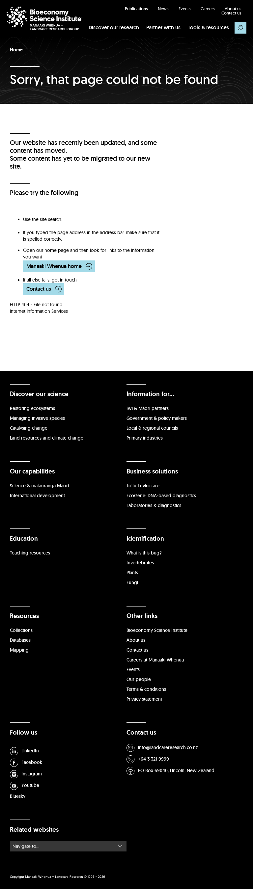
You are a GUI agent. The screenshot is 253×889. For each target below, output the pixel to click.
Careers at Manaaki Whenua (155, 660)
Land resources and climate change (46, 438)
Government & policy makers (156, 418)
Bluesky (17, 796)
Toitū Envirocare (142, 486)
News (163, 9)
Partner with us (163, 27)
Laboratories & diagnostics (153, 505)
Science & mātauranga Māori (39, 486)
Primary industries (144, 438)
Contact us (231, 13)
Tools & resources (208, 27)
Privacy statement (144, 699)
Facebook (26, 763)
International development (37, 495)
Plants (132, 573)
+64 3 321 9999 (147, 759)
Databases (20, 640)
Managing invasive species (37, 418)
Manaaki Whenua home (54, 266)
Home (16, 50)
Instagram (26, 774)
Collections (21, 630)
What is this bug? (144, 553)
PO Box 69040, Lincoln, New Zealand (170, 771)
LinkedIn (24, 751)
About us (233, 9)
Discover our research (114, 27)
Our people (138, 679)
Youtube (24, 786)
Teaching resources (30, 553)
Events (185, 9)
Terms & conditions (146, 689)
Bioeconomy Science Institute (156, 630)
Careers (208, 9)
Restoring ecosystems (32, 408)
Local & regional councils (152, 428)
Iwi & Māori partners (147, 408)
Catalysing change (28, 428)
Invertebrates (140, 563)
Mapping (19, 650)
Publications (136, 9)
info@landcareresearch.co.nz (162, 748)
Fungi (132, 582)
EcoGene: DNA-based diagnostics (161, 495)
